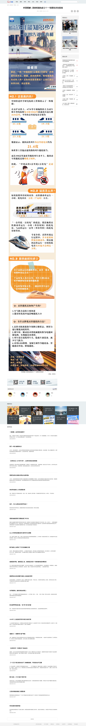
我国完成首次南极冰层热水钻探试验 (19, 475)
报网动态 (52, 724)
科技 (37, 1)
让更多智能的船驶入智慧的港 (17, 691)
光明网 (40, 11)
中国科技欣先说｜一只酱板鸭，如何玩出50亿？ (49, 410)
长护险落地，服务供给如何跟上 (18, 590)
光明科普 (11, 5)
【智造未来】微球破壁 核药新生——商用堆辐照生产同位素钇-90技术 (68, 66)
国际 (21, 1)
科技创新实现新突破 (15, 706)
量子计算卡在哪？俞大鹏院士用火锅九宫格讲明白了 (37, 419)
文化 (33, 1)
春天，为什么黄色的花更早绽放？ (18, 504)
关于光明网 (46, 724)
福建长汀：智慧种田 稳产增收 (17, 633)
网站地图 (76, 724)
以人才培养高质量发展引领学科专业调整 (20, 533)
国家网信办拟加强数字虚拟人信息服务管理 (21, 576)
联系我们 (58, 724)
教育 (41, 1)
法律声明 (63, 724)
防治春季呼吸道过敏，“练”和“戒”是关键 (20, 605)
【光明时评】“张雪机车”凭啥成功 (18, 648)
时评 (25, 1)
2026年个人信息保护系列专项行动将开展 (20, 619)
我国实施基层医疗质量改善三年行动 (19, 518)
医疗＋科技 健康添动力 (16, 446)
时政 (17, 1)
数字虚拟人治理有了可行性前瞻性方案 (20, 547)
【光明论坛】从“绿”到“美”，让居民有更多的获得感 (23, 461)
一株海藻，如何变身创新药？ (17, 432)
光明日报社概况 (39, 724)
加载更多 (32, 719)
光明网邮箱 (70, 724)
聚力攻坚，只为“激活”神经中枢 (18, 677)
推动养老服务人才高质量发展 (17, 489)
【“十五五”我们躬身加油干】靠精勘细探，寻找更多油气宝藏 (26, 662)
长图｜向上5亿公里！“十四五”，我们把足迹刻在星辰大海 (68, 81)
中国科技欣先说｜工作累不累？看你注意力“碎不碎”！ (25, 410)
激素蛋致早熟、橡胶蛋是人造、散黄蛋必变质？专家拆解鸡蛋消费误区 (28, 561)
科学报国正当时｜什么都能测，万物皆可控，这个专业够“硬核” (68, 71)
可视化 (15, 5)
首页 (8, 5)
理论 (29, 1)
